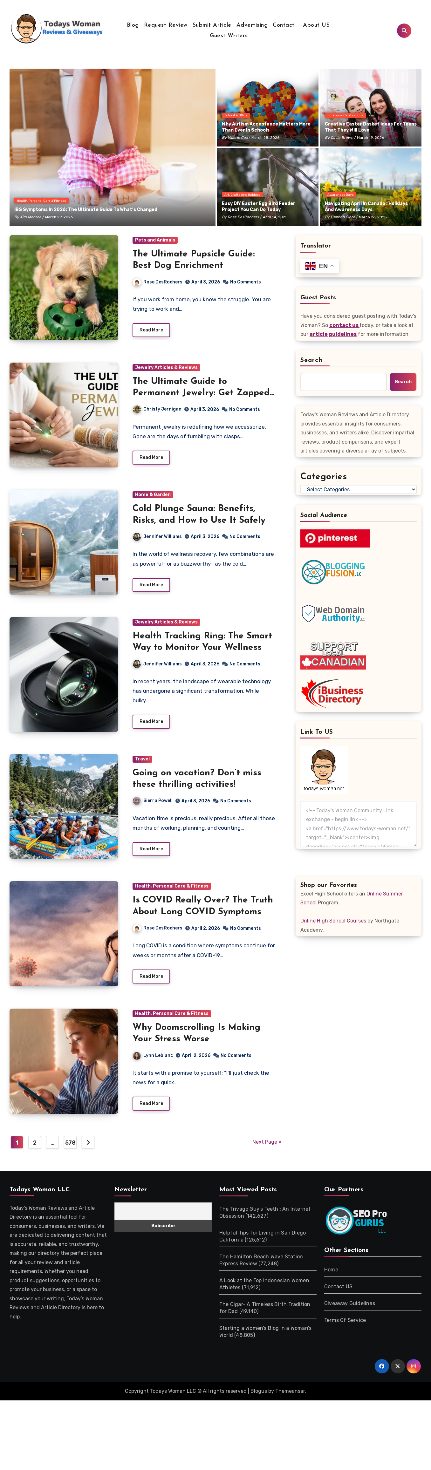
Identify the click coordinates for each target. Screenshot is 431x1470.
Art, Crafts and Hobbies (242, 195)
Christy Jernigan (157, 410)
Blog (133, 25)
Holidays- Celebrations (345, 115)
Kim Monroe (30, 217)
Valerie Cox (238, 137)
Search (311, 360)
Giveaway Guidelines (349, 1308)
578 (70, 1147)
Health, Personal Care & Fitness (41, 201)
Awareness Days (340, 195)
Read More (151, 331)
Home (331, 1274)
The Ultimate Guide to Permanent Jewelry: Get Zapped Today (201, 394)
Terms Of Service (345, 1325)
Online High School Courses (333, 921)
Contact (284, 25)
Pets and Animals (155, 240)
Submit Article (212, 25)
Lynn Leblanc (153, 1059)
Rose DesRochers (243, 217)
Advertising (252, 25)
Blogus (258, 1396)
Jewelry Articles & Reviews (166, 368)
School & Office (235, 115)
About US (315, 25)
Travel (142, 762)
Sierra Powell (153, 803)
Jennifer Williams (157, 538)
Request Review (166, 25)
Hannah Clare (343, 217)
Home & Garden (153, 496)
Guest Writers (229, 36)
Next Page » (267, 1147)
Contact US (338, 1291)
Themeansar (290, 1396)
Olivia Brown (342, 137)
